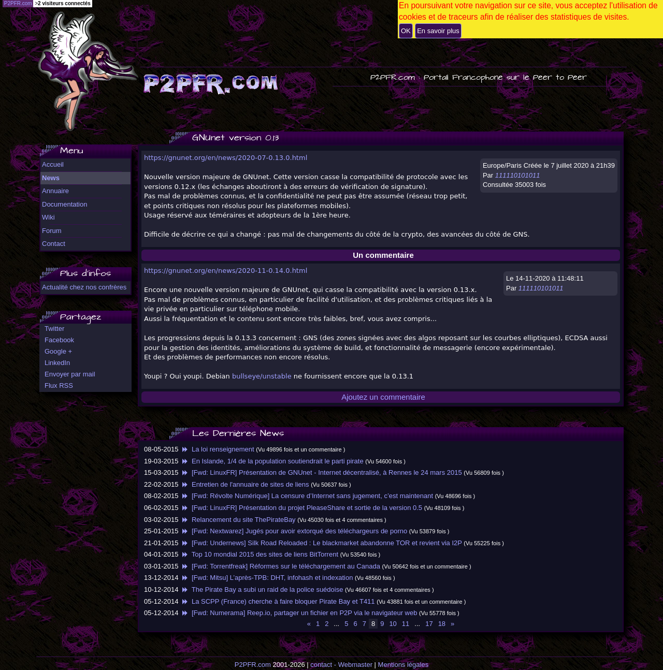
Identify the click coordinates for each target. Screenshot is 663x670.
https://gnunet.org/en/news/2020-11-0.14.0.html (225, 270)
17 (429, 624)
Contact (53, 243)
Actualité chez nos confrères (84, 287)
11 (405, 624)
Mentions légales (403, 664)
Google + (58, 351)
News (51, 178)
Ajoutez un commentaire (383, 396)
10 (392, 624)
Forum (52, 231)
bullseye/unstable (262, 376)
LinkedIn (57, 363)
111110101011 (517, 175)
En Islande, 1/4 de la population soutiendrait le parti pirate (272, 461)
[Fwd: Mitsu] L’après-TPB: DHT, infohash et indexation (266, 577)
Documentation (64, 204)
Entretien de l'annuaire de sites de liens (244, 484)
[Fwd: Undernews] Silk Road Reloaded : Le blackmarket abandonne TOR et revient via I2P (321, 543)
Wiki (48, 217)
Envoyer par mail (70, 374)
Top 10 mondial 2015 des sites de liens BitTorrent (259, 554)
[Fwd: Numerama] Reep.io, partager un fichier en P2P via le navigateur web (298, 613)
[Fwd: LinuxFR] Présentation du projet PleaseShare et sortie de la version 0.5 (301, 508)
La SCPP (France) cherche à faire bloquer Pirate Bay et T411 (277, 601)
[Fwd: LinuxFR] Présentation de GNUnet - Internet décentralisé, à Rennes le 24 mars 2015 (321, 472)
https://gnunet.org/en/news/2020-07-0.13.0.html (225, 158)
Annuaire (55, 191)
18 (441, 624)
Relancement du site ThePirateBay (238, 519)
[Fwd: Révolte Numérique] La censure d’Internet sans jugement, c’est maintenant (306, 496)
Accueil (53, 164)
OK (406, 31)
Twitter (54, 328)
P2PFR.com (253, 664)
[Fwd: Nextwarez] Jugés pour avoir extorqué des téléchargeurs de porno (293, 531)
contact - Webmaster (341, 664)
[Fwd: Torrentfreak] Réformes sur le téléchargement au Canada (280, 566)
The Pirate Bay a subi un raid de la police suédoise (261, 589)
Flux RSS (59, 385)
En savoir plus (438, 31)
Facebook (59, 340)
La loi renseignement (217, 449)
